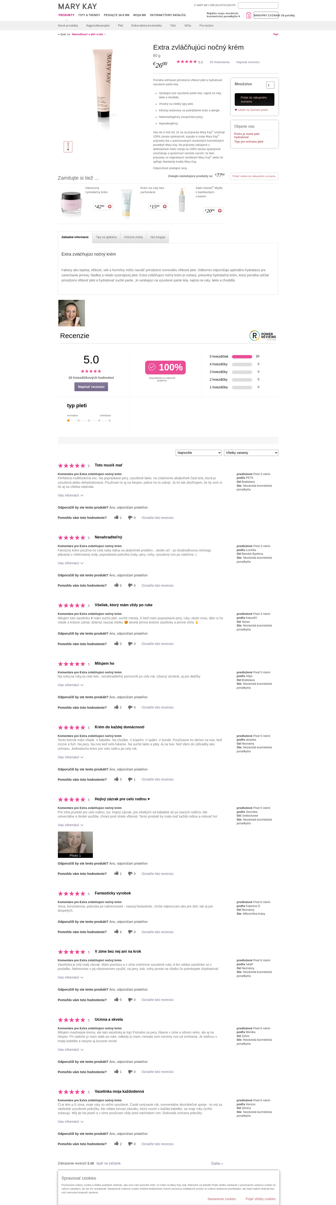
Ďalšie (217, 1163)
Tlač (275, 34)
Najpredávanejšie (98, 25)
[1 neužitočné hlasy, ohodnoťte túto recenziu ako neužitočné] (131, 779)
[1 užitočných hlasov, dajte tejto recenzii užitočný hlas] (117, 517)
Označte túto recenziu (157, 518)
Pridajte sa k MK (117, 15)
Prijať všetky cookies (261, 1199)
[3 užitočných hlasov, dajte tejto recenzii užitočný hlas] (117, 779)
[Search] (258, 5)
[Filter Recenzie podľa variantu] (251, 453)
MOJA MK (139, 15)
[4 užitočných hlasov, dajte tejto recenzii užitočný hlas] (117, 931)
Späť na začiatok (108, 1163)
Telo (173, 25)
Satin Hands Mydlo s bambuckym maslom (209, 192)
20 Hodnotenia (220, 62)
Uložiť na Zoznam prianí (253, 110)
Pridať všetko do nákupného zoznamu (254, 176)
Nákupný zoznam (266, 15)
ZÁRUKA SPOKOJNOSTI (222, 5)
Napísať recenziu (247, 62)
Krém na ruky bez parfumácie (152, 190)
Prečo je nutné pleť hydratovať (247, 135)
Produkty (66, 15)
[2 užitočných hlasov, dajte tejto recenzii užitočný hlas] (117, 707)
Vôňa (187, 25)
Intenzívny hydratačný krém (96, 190)
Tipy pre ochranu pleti (248, 141)
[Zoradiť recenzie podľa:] (199, 453)
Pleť (120, 25)
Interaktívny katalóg (168, 15)
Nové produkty (68, 25)
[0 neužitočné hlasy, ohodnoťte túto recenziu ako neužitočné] (131, 517)
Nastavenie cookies (222, 1199)
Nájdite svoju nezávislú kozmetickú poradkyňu (222, 15)
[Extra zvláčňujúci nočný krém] (103, 90)
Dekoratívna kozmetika (146, 25)
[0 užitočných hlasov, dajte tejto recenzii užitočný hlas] (117, 585)
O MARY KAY (200, 5)
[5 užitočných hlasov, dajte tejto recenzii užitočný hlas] (117, 999)
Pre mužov (207, 25)
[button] (75, 845)
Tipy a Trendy (89, 15)
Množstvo (243, 84)
